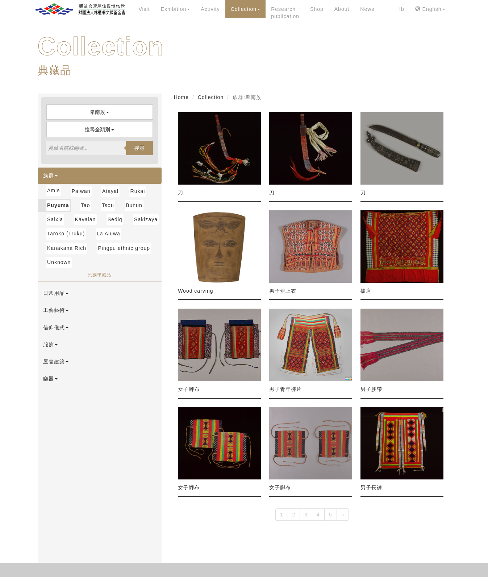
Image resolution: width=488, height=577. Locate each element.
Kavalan (85, 219)
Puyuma (58, 205)
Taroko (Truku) (66, 233)
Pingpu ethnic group (124, 248)
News (367, 9)
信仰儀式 (55, 327)
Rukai (137, 191)
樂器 (50, 379)
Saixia (55, 219)
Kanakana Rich (66, 248)
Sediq (115, 219)
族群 (50, 175)
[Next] (343, 514)
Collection (245, 9)
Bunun (134, 205)
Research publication (285, 12)
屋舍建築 (55, 361)
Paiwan (81, 191)
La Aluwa (108, 233)
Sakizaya (146, 219)
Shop (317, 9)
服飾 (50, 344)
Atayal (110, 191)
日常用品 (55, 293)
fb (401, 9)
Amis (53, 190)
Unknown (59, 262)
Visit (144, 9)
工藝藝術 (55, 310)
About (342, 9)
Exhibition (175, 9)
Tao (85, 205)
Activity (210, 9)
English (430, 9)
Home (181, 97)
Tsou (108, 205)
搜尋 (139, 148)
